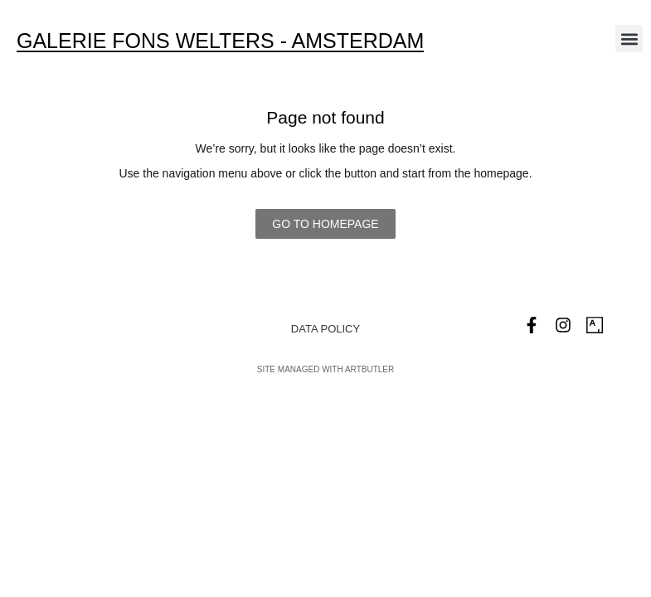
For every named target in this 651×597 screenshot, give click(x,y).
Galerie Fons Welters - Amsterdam (220, 40)
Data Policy (325, 329)
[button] (629, 38)
